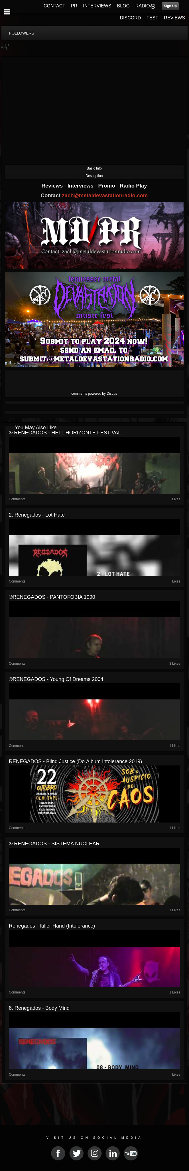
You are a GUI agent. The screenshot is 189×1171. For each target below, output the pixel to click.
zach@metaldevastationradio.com (105, 195)
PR (74, 5)
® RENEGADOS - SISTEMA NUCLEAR (54, 843)
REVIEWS (174, 17)
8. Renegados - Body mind (39, 1008)
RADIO (142, 5)
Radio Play (133, 186)
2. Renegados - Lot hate (37, 515)
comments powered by (94, 394)
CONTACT (54, 5)
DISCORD (130, 17)
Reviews (52, 186)
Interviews (81, 186)
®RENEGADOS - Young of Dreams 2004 (56, 679)
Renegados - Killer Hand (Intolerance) (52, 926)
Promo (107, 186)
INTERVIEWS (97, 5)
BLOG (123, 5)
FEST (152, 17)
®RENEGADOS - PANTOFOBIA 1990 (52, 597)
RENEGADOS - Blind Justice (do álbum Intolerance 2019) (75, 761)
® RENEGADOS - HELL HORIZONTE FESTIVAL (65, 433)
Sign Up (170, 6)
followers (21, 33)
